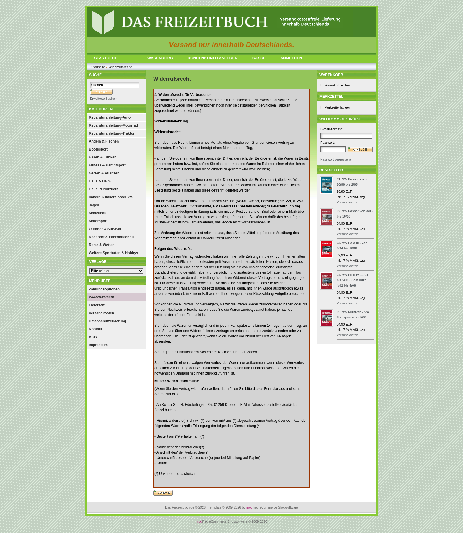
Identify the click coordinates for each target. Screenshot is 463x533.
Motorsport (98, 221)
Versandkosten (101, 313)
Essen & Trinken (102, 157)
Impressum (98, 345)
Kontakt (95, 329)
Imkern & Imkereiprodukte (111, 197)
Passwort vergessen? (335, 159)
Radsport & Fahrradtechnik (112, 237)
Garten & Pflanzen (104, 173)
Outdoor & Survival (105, 229)
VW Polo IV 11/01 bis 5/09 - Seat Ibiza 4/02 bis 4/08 (352, 280)
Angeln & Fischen (104, 141)
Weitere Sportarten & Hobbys (113, 253)
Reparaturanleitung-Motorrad (113, 125)
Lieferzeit (97, 305)
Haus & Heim (100, 181)
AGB (93, 337)
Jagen (94, 205)
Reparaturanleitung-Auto (110, 117)
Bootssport (98, 149)
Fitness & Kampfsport (107, 165)
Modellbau (97, 213)
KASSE (259, 58)
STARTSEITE (106, 58)
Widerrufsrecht (101, 297)
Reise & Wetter (101, 245)
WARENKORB (160, 58)
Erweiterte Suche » (104, 98)
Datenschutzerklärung (107, 321)
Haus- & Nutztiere (103, 189)
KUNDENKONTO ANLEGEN (213, 58)
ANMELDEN (291, 58)
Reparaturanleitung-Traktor (112, 133)
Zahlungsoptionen (104, 289)
